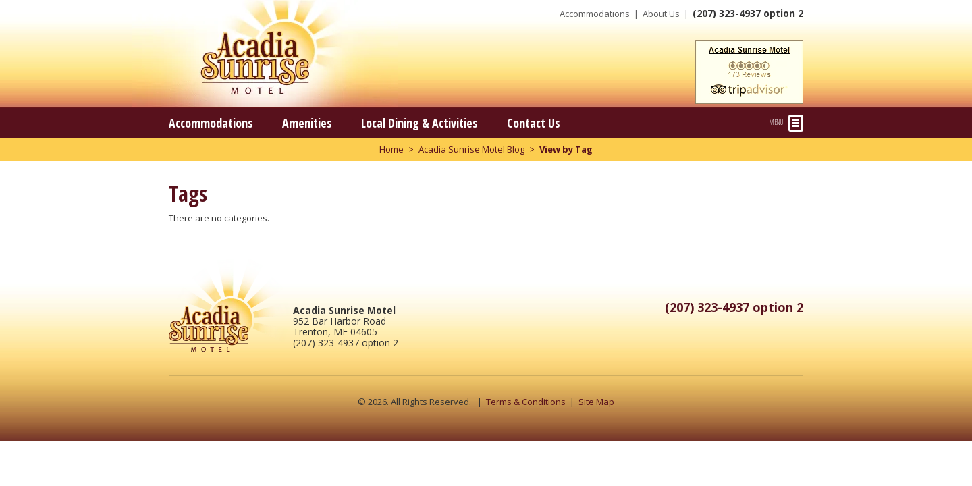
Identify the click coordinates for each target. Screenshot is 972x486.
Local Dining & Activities (419, 123)
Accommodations (595, 13)
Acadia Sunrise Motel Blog (471, 149)
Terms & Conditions (526, 402)
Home (391, 149)
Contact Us (533, 123)
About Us (661, 13)
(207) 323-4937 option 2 (748, 13)
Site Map (596, 402)
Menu (786, 123)
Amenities (307, 123)
